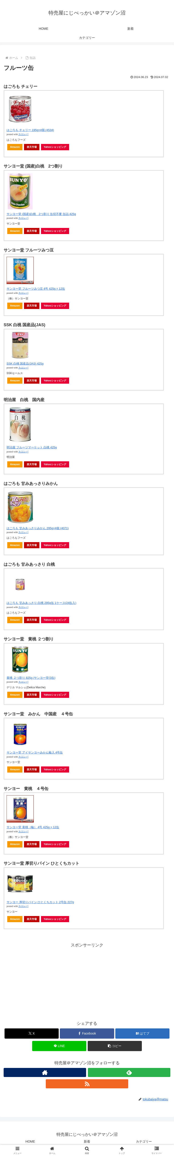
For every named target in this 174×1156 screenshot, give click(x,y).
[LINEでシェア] (59, 1046)
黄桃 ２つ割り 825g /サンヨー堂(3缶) (31, 677)
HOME (30, 1141)
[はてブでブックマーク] (142, 1033)
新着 (87, 1141)
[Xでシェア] (32, 1033)
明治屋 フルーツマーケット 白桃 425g (32, 447)
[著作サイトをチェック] (45, 1072)
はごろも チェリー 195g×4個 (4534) (30, 130)
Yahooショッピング (55, 147)
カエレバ (23, 134)
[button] (115, 1046)
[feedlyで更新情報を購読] (129, 1072)
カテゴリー (144, 1141)
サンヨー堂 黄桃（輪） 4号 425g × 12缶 (33, 827)
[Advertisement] (87, 981)
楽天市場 (32, 147)
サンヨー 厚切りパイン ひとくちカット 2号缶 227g (40, 902)
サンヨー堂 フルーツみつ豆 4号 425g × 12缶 (36, 288)
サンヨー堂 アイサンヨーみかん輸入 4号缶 (35, 752)
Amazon (15, 147)
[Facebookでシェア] (87, 1033)
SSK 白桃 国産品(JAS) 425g (25, 363)
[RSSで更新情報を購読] (87, 1083)
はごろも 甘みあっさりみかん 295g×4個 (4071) (38, 528)
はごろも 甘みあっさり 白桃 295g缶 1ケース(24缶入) (41, 603)
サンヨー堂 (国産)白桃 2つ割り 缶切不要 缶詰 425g (41, 214)
